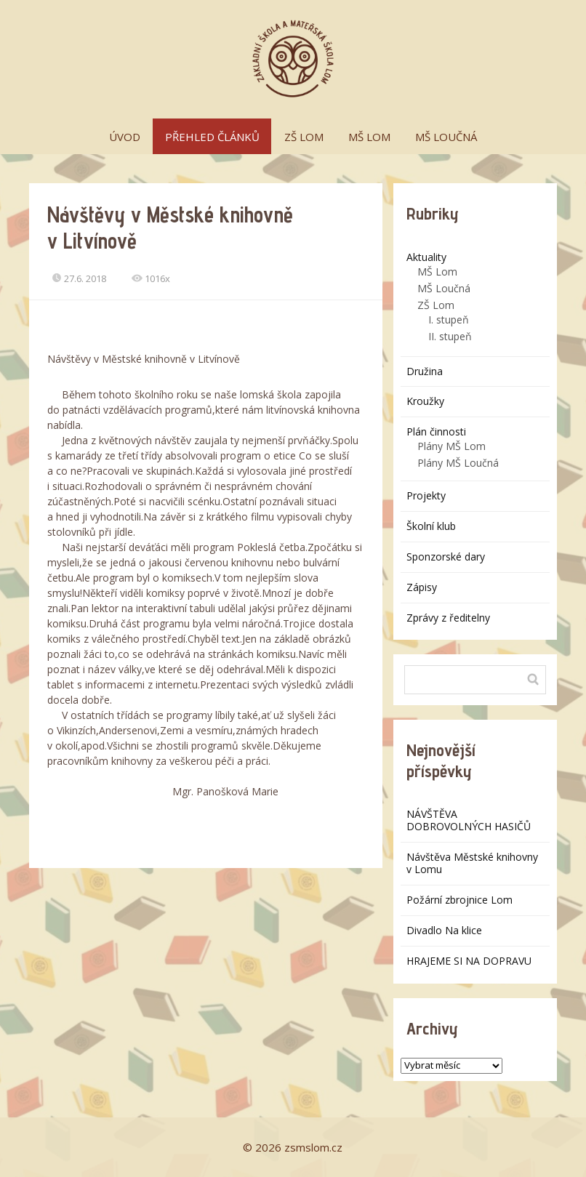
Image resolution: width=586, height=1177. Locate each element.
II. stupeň (450, 336)
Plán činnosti (436, 431)
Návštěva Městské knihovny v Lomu (472, 863)
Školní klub (431, 526)
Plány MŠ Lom (451, 446)
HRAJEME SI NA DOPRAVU (468, 961)
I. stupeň (448, 319)
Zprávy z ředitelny (448, 617)
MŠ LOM (369, 136)
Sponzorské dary (445, 556)
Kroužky (425, 401)
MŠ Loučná (443, 288)
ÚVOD (124, 136)
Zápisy (421, 587)
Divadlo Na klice (444, 930)
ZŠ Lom (435, 305)
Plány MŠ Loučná (458, 463)
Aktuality (426, 257)
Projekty (426, 495)
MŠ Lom (437, 271)
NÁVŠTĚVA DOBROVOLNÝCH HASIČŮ (468, 820)
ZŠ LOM (304, 136)
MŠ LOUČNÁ (446, 136)
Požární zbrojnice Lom (459, 900)
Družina (424, 371)
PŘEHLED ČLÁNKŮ (212, 136)
